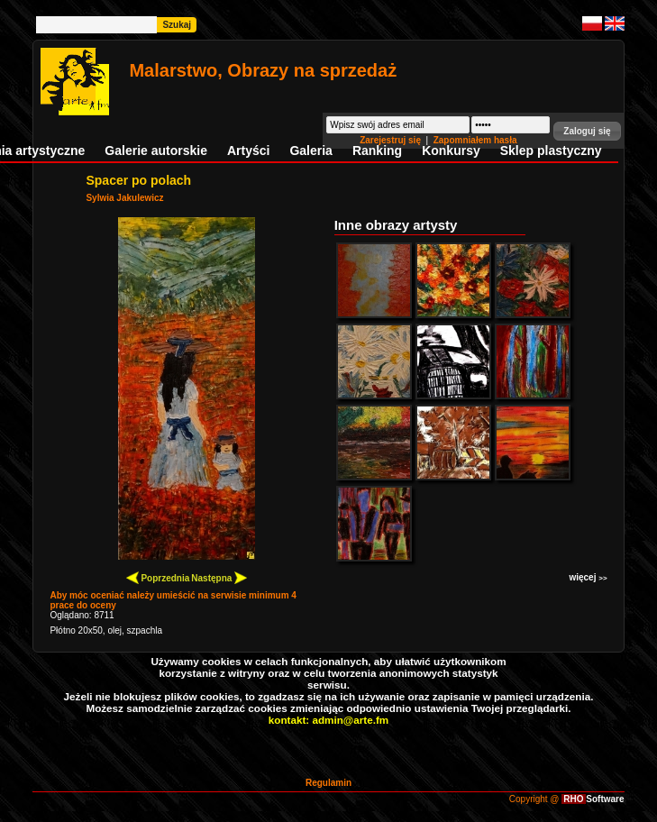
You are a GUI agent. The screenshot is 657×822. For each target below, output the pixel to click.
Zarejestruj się (392, 140)
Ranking (377, 150)
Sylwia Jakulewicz (124, 198)
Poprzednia (158, 577)
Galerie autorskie (156, 150)
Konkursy (451, 150)
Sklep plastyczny (551, 150)
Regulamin (328, 783)
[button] (586, 131)
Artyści (248, 150)
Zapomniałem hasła (475, 140)
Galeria (310, 150)
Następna (219, 577)
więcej (588, 577)
